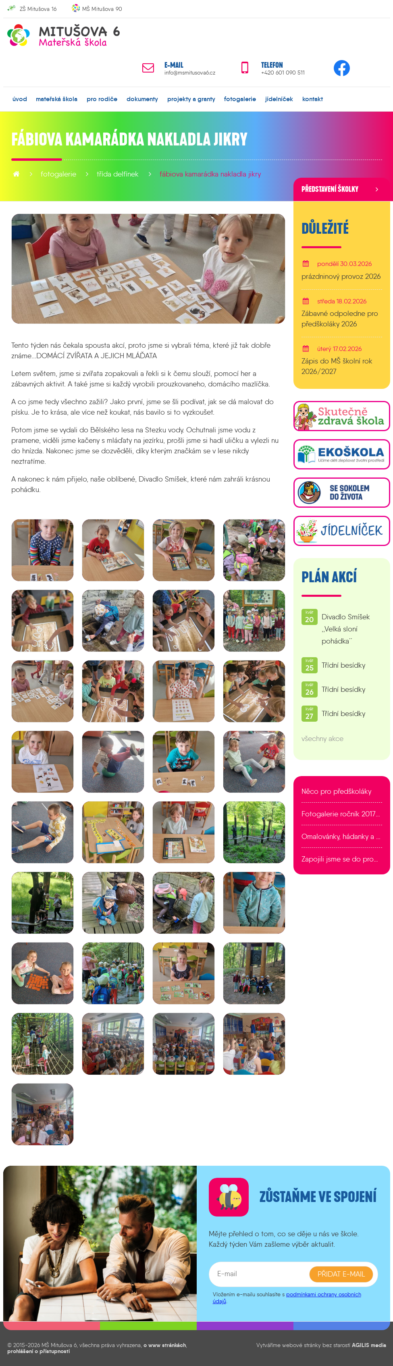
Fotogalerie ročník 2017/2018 (342, 814)
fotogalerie (240, 99)
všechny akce (322, 738)
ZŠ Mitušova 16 (38, 8)
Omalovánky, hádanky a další (342, 836)
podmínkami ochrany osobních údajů (287, 1298)
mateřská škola (56, 99)
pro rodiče (102, 99)
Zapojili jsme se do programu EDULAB (342, 859)
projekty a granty (191, 99)
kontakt (312, 99)
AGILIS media (369, 1345)
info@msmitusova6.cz (189, 72)
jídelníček (279, 99)
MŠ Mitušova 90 (102, 8)
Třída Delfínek (118, 174)
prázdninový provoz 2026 (341, 276)
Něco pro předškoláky (336, 791)
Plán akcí (329, 577)
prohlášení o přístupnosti (38, 1350)
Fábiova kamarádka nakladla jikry (210, 174)
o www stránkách (164, 1345)
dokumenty (142, 99)
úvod (19, 99)
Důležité (325, 229)
